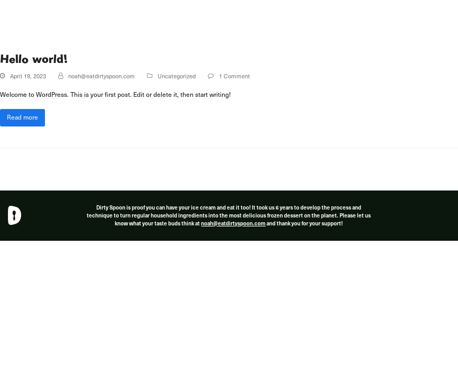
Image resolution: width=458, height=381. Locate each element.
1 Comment (234, 76)
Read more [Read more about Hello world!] (22, 117)
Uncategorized (177, 76)
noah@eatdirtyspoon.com (101, 76)
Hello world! (33, 58)
